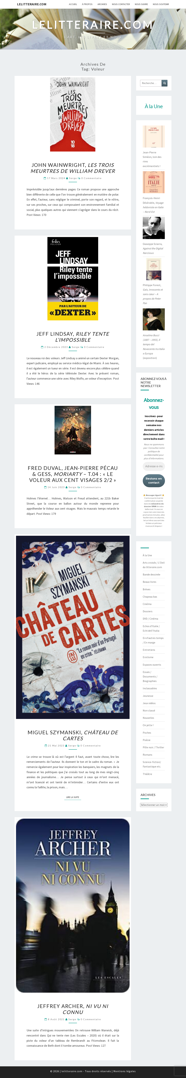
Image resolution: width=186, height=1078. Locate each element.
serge (73, 178)
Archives (102, 4)
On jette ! (148, 725)
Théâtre (147, 774)
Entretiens (149, 649)
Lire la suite (73, 797)
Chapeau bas (150, 596)
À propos (87, 4)
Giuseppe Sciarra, (153, 248)
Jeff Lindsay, (72, 337)
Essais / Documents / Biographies (150, 676)
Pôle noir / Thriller (153, 747)
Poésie (146, 740)
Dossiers (147, 611)
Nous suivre (141, 4)
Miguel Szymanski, (73, 735)
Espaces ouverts (152, 664)
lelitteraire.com (31, 4)
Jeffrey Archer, (72, 1009)
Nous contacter (121, 4)
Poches (147, 732)
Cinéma (147, 604)
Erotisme (148, 657)
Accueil (73, 4)
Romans (147, 754)
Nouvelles (148, 717)
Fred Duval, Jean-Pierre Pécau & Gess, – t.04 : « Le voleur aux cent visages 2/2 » (73, 474)
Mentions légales (124, 1071)
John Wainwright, (72, 168)
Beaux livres (149, 581)
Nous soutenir (161, 4)
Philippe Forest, (153, 294)
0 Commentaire (91, 178)
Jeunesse (148, 695)
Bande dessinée (151, 574)
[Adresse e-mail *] (154, 466)
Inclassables (150, 688)
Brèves (146, 589)
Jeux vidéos (149, 703)
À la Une (147, 555)
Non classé (149, 710)
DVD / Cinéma (150, 618)
